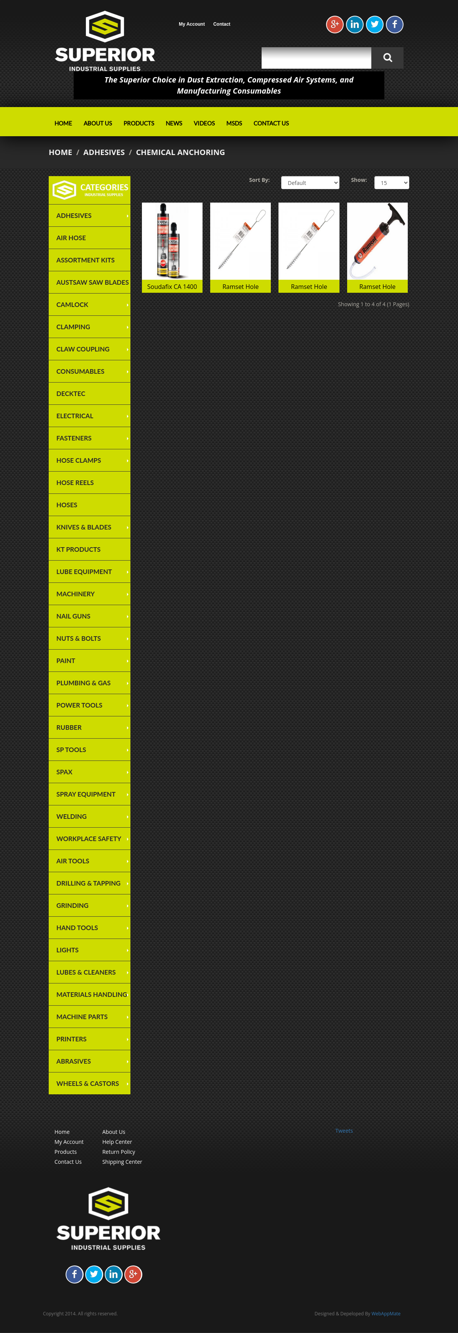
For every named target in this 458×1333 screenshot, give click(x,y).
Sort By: (259, 179)
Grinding (72, 905)
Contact (222, 24)
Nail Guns (73, 616)
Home (63, 123)
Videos (204, 123)
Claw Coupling (82, 349)
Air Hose (71, 238)
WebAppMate (385, 1313)
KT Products (78, 549)
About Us (98, 123)
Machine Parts (82, 1017)
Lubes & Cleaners (86, 972)
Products (139, 123)
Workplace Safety (88, 839)
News (174, 123)
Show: (357, 179)
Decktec (70, 393)
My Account (192, 24)
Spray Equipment (85, 794)
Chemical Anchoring (180, 152)
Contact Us (271, 123)
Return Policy (118, 1151)
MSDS (234, 123)
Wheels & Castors (87, 1083)
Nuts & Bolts (78, 638)
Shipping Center (122, 1161)
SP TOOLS (71, 750)
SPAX (64, 772)
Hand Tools (77, 928)
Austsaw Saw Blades (92, 282)
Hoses (66, 505)
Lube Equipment (84, 572)
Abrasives (73, 1061)
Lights (67, 950)
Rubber (69, 727)
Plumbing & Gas (83, 683)
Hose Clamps (78, 460)
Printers (71, 1039)
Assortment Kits (85, 260)
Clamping (73, 327)
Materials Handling (91, 994)
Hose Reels (75, 482)
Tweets (344, 1130)
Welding (71, 816)
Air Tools (72, 861)
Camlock (72, 304)
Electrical (74, 416)
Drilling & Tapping (88, 883)
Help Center (117, 1141)
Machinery (75, 594)
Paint (65, 661)
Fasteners (74, 438)
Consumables (80, 371)
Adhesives (104, 152)
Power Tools (79, 705)
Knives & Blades (83, 527)
